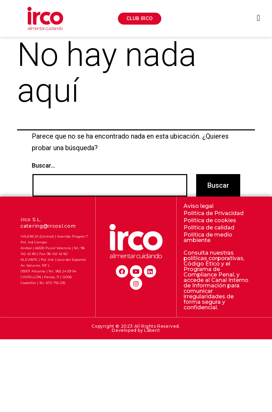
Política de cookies (209, 220)
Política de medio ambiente (207, 237)
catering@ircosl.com (48, 226)
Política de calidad (208, 227)
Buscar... (43, 165)
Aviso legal (198, 206)
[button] (139, 19)
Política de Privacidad (213, 213)
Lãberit (152, 330)
